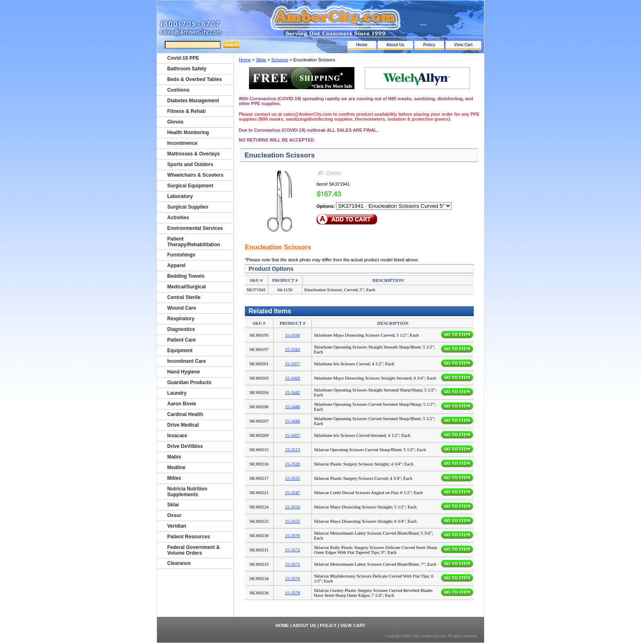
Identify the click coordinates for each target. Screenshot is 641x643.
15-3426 (292, 377)
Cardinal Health (185, 414)
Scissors (280, 59)
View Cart (463, 45)
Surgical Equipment (190, 186)
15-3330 (292, 335)
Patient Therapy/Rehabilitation (193, 241)
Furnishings (181, 255)
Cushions (178, 90)
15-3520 (292, 463)
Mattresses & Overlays (193, 154)
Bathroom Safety (186, 69)
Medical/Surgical (186, 287)
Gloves (175, 122)
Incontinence (182, 143)
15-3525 (292, 478)
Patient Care (181, 340)
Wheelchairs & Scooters (195, 175)
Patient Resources (188, 537)
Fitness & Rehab (186, 111)
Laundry (176, 393)
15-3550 (292, 506)
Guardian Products (189, 382)
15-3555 (292, 521)
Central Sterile (183, 297)
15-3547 (292, 492)
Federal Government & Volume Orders (193, 550)
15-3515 (292, 449)
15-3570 (292, 535)
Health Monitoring (188, 132)
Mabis (174, 457)
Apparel (176, 265)
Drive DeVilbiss (185, 446)
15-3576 (292, 578)
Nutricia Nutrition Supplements (187, 491)
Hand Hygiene (183, 372)
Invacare (177, 435)
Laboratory (180, 196)
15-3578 (292, 592)
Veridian (176, 526)
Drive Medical (183, 425)
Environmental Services (195, 228)
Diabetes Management (193, 100)
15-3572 (292, 549)
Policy (429, 45)
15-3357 (292, 363)
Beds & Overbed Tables (194, 79)
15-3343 (292, 349)
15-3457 (292, 435)
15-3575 (292, 564)
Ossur (174, 515)
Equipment (180, 350)
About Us (395, 45)
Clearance (179, 563)
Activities (178, 217)
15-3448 (292, 406)
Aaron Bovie (181, 404)
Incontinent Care (186, 361)
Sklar (261, 59)
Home (362, 45)
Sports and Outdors (190, 164)
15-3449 (292, 420)
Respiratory (181, 319)
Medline (176, 467)
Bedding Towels (185, 276)
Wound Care (181, 308)
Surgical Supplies (187, 207)
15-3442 (292, 392)
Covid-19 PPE (183, 58)
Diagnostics (181, 329)
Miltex (174, 478)
